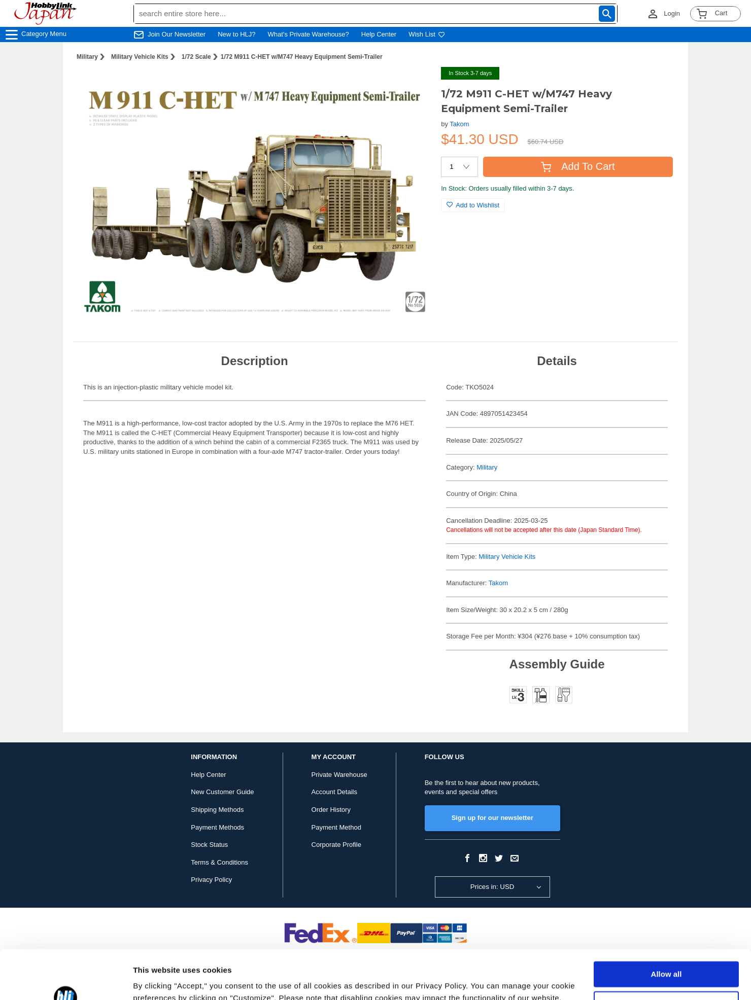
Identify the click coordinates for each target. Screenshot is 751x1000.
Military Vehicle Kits (139, 56)
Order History (331, 809)
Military (87, 56)
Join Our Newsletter (177, 34)
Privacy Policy (211, 879)
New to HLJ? (236, 34)
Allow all (666, 928)
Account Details (334, 792)
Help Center (378, 34)
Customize (666, 957)
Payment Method (336, 827)
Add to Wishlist (473, 205)
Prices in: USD (492, 886)
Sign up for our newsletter (492, 818)
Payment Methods (217, 827)
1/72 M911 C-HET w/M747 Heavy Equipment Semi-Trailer (302, 56)
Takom (459, 124)
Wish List (426, 34)
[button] (412, 85)
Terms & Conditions (219, 862)
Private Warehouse (339, 774)
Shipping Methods (217, 809)
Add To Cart (578, 166)
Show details (156, 980)
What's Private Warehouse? (308, 34)
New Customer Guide (222, 792)
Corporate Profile (336, 844)
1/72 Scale (196, 56)
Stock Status (209, 844)
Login (672, 13)
